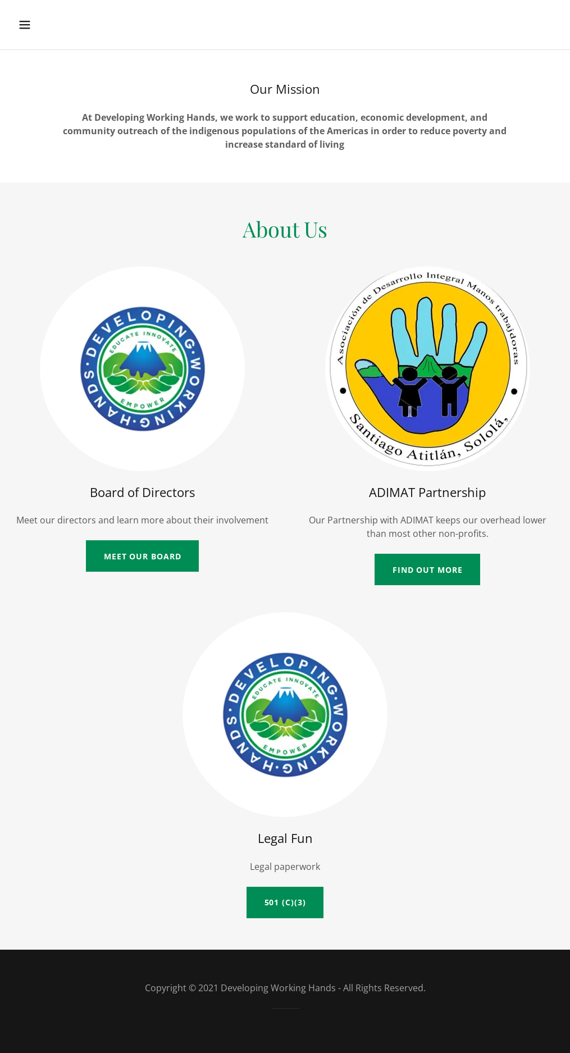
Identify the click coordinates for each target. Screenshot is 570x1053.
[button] (42, 24)
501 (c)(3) (285, 902)
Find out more (427, 569)
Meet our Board (142, 556)
